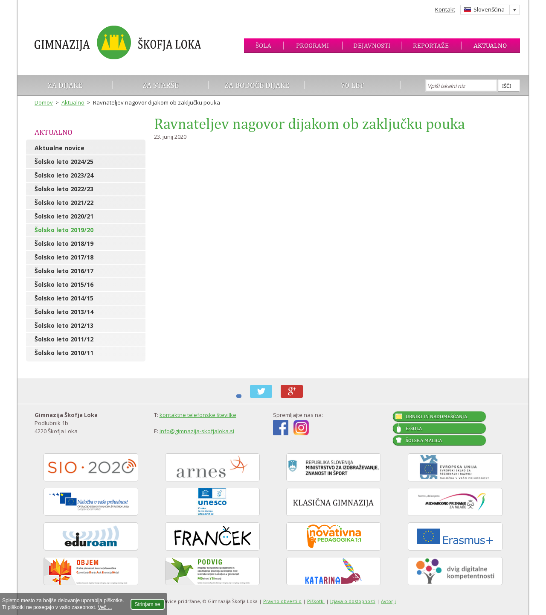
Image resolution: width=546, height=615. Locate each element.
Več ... (105, 607)
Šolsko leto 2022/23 (64, 189)
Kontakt (445, 9)
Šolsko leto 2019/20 (64, 230)
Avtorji (388, 601)
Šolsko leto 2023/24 (64, 175)
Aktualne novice (59, 148)
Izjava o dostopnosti (352, 601)
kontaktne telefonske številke (198, 415)
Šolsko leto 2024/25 (64, 161)
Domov (44, 102)
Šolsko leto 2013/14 (64, 312)
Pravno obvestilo (282, 601)
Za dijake (65, 85)
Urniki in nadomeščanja (436, 417)
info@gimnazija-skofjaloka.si (197, 431)
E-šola (414, 428)
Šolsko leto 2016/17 (64, 271)
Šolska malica (424, 440)
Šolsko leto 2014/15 (64, 298)
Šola (263, 45)
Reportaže (431, 45)
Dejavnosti (371, 45)
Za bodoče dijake (256, 85)
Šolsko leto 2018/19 (64, 243)
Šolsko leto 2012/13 (64, 325)
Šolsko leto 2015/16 (64, 284)
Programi (312, 45)
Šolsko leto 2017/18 (64, 257)
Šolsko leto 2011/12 (64, 339)
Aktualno (490, 45)
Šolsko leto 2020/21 (64, 216)
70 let (352, 85)
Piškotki (316, 601)
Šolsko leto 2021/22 (64, 202)
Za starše (160, 85)
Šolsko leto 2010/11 (64, 353)
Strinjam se (147, 604)
